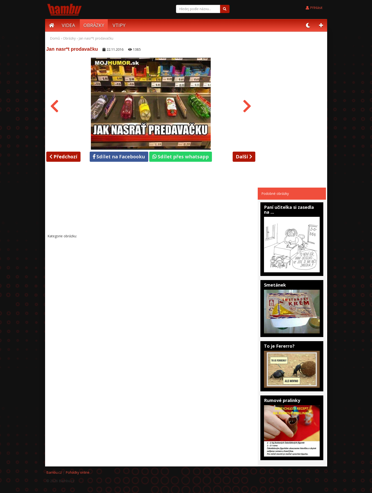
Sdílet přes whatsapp (180, 156)
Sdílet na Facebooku (119, 156)
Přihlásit (314, 7)
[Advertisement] (151, 198)
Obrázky (69, 38)
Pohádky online (77, 472)
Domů (55, 38)
